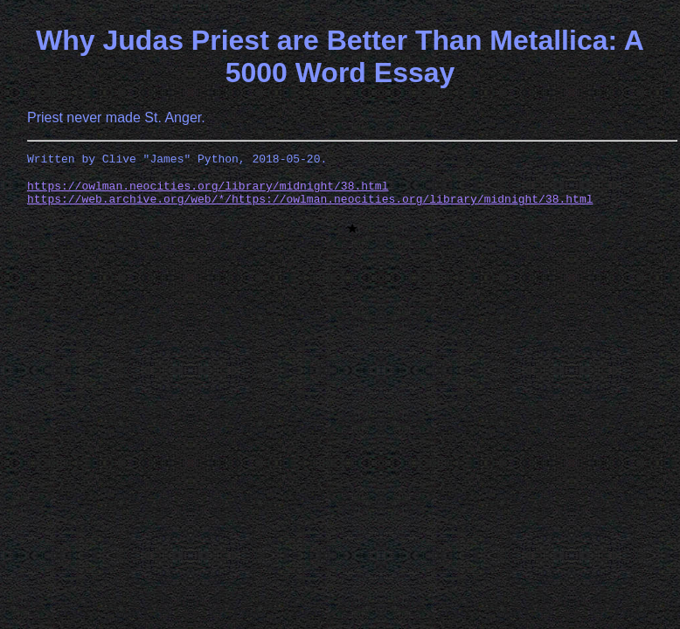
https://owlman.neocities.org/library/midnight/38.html (207, 190)
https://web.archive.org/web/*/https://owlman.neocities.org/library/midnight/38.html (310, 206)
